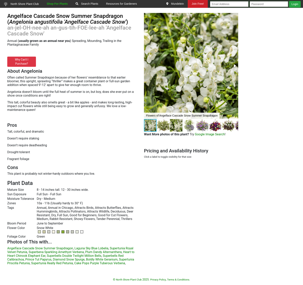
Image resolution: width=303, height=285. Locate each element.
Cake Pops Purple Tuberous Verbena (99, 263)
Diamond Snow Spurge (69, 259)
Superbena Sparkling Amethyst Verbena (56, 252)
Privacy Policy (158, 279)
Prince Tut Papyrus (38, 259)
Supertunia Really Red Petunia (52, 263)
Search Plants (87, 3)
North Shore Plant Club (21, 4)
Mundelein (175, 3)
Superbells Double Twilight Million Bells (74, 256)
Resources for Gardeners (121, 3)
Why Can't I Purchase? (21, 61)
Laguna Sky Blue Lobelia (91, 248)
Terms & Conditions (178, 279)
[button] (235, 66)
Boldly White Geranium (102, 259)
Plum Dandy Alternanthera (103, 252)
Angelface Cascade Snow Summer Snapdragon (40, 248)
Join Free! (198, 3)
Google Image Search (210, 134)
